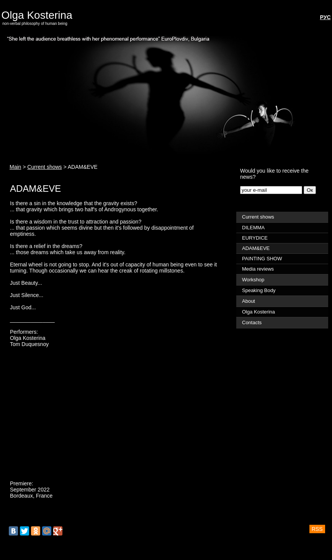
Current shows (44, 167)
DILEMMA (253, 227)
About (248, 301)
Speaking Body (258, 290)
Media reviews (258, 269)
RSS (317, 529)
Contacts (252, 322)
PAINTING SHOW (262, 258)
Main (15, 167)
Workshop (253, 279)
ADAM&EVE (256, 248)
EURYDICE (255, 238)
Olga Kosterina (38, 15)
